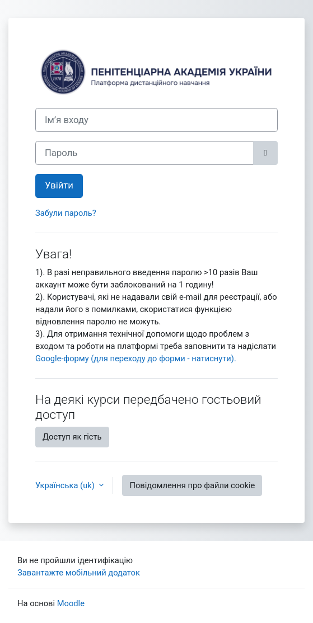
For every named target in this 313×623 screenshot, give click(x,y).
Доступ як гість (72, 437)
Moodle (71, 603)
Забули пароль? (65, 213)
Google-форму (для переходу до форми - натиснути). (135, 358)
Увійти (59, 185)
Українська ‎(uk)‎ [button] (65, 485)
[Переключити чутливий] (265, 153)
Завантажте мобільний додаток (78, 573)
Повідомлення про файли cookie (192, 485)
